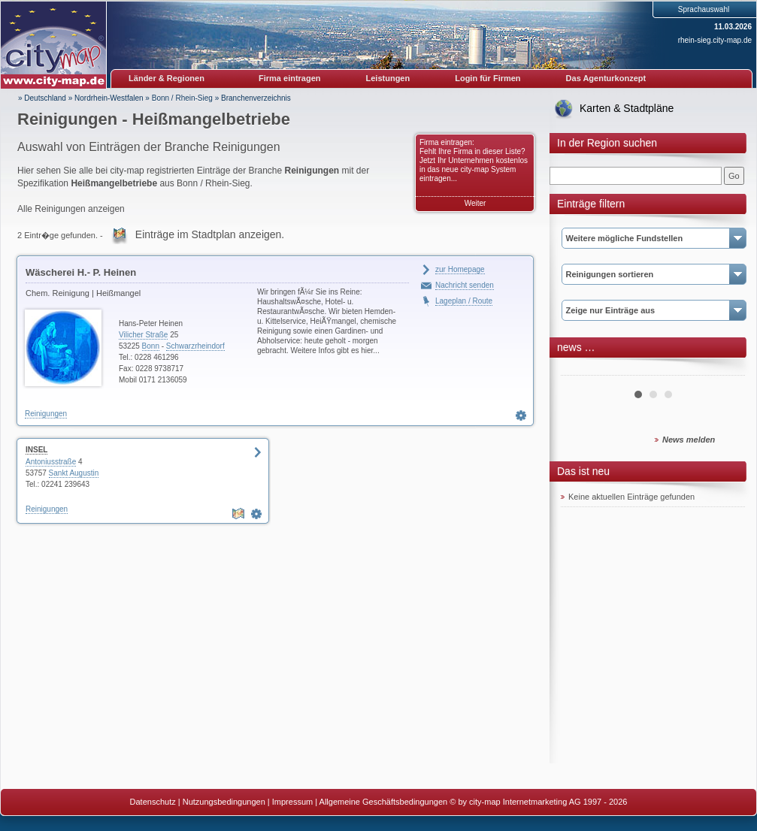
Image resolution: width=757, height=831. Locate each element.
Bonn (150, 346)
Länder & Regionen (166, 78)
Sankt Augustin (74, 473)
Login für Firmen (487, 78)
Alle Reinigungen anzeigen (71, 209)
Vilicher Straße (143, 335)
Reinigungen (46, 413)
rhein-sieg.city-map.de (715, 40)
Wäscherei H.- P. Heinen (81, 272)
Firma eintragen (290, 78)
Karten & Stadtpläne (627, 108)
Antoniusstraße (51, 462)
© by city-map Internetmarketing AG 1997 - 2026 (538, 801)
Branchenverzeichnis (256, 98)
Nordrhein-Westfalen (109, 98)
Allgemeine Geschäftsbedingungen (383, 801)
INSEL (36, 450)
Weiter (475, 203)
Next (725, 370)
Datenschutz (153, 801)
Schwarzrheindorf (195, 346)
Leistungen (388, 78)
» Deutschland (42, 98)
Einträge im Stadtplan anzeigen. (209, 234)
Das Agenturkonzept (606, 78)
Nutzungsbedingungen (224, 801)
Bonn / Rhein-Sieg (182, 98)
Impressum (292, 801)
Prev (580, 370)
